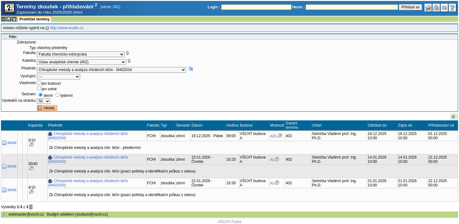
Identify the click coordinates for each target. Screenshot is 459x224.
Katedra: (29, 60)
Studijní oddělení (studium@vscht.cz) (77, 214)
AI (272, 160)
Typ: (33, 48)
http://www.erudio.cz (66, 28)
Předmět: (29, 68)
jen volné (49, 89)
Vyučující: (28, 76)
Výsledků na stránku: (19, 100)
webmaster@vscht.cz (26, 214)
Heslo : (298, 7)
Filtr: (13, 37)
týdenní (67, 95)
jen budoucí (51, 83)
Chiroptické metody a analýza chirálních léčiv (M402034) (88, 136)
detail (11, 143)
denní (48, 95)
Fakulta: (30, 53)
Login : (214, 7)
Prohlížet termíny (34, 19)
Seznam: (29, 94)
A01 (273, 136)
